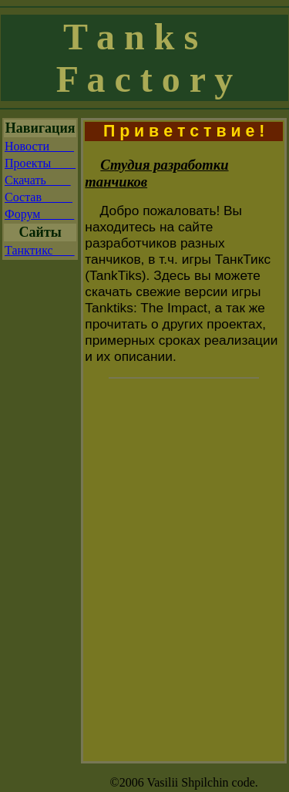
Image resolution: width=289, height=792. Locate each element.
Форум (39, 214)
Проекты (40, 163)
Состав (38, 197)
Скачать (38, 180)
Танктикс (40, 250)
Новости (39, 146)
